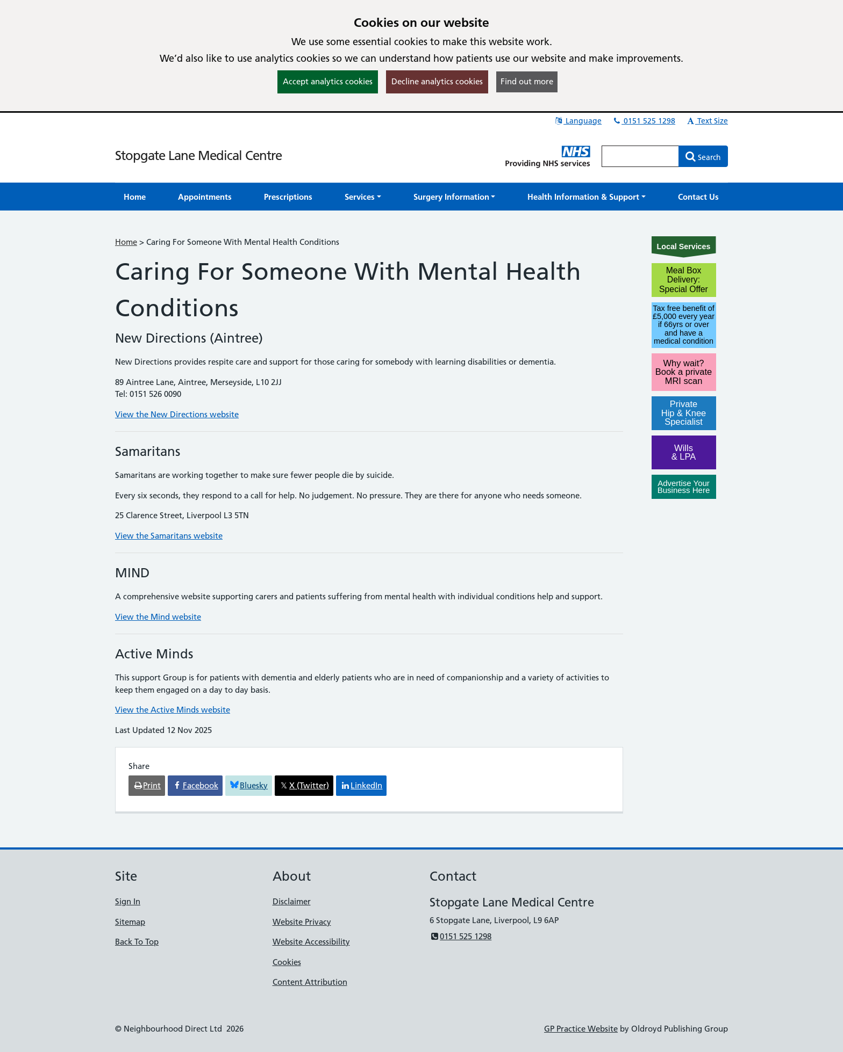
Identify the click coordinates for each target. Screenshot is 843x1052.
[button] (363, 197)
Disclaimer (292, 901)
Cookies (287, 962)
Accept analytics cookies (328, 81)
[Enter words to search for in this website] (640, 156)
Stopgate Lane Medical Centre (198, 155)
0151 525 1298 (643, 121)
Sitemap (130, 922)
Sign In (127, 901)
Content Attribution (310, 982)
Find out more (527, 81)
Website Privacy (302, 922)
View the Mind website (158, 617)
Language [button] (578, 121)
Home (126, 242)
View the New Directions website (177, 414)
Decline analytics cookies (437, 81)
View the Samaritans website (169, 536)
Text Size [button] (706, 121)
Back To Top (137, 942)
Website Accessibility (311, 942)
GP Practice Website (581, 1029)
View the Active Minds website (172, 710)
